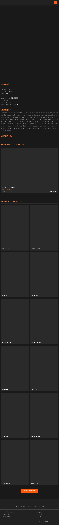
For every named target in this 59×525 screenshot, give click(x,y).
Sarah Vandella (36, 342)
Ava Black (34, 389)
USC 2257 (40, 514)
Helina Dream (6, 483)
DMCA (39, 516)
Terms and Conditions (8, 512)
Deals (35, 506)
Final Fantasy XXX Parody (10, 188)
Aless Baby (34, 483)
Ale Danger (34, 296)
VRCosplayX (53, 191)
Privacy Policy (6, 514)
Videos (17, 506)
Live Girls (41, 506)
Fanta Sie (5, 436)
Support (39, 512)
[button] (55, 2)
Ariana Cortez (35, 249)
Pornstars (23, 506)
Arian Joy (5, 296)
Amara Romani (6, 342)
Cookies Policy (6, 516)
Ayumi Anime (35, 436)
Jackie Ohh (5, 389)
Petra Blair (5, 249)
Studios (30, 506)
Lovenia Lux (8, 190)
